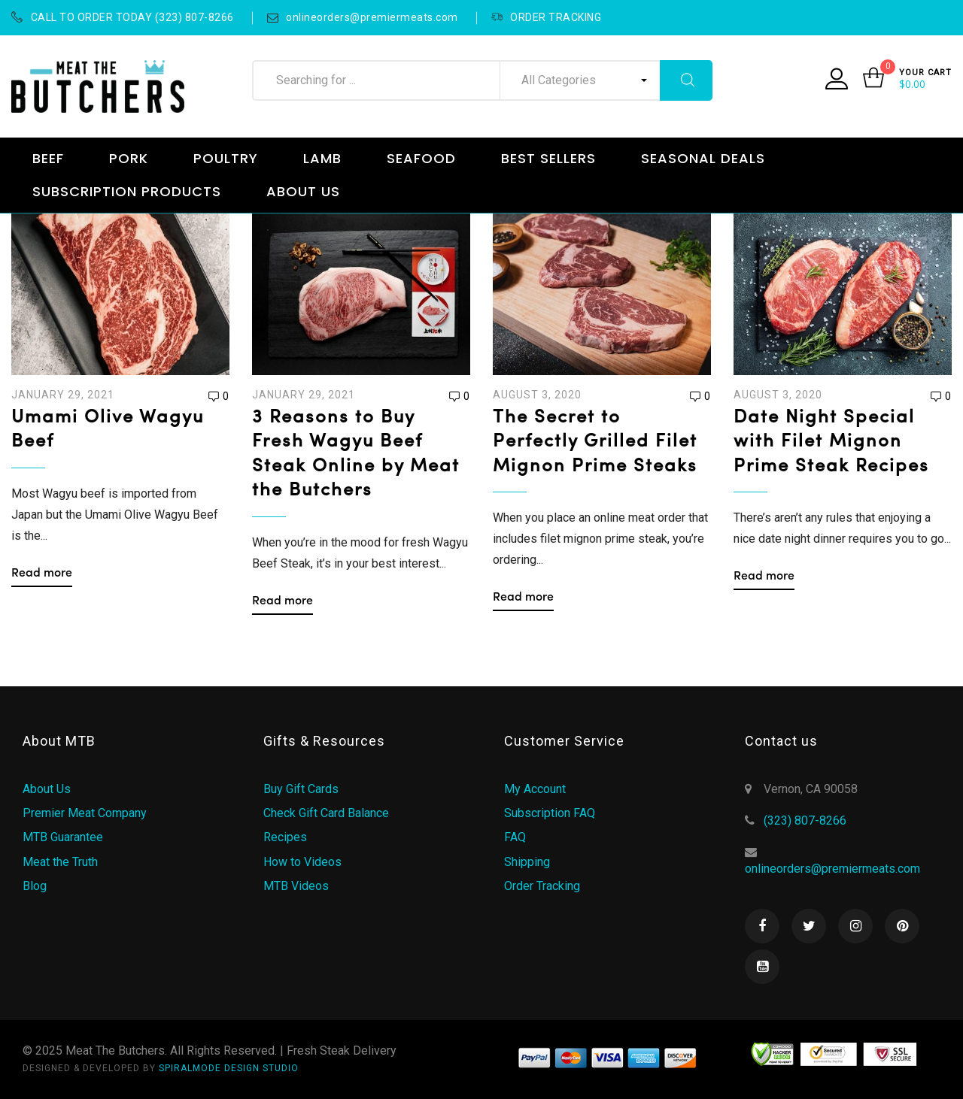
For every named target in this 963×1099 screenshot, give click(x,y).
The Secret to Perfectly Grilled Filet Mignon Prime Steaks (595, 442)
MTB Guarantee (63, 837)
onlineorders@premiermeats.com (362, 17)
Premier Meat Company (85, 813)
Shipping (527, 862)
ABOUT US (303, 191)
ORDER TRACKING (546, 17)
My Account (535, 789)
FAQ (515, 837)
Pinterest (902, 926)
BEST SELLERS (548, 158)
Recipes (285, 837)
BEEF (48, 158)
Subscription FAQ (549, 813)
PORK (128, 158)
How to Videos (302, 862)
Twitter (808, 926)
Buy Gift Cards (301, 789)
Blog (35, 886)
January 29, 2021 (62, 395)
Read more (41, 574)
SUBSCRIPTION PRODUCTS (126, 191)
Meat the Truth (60, 862)
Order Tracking (542, 886)
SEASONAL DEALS (703, 158)
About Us (47, 789)
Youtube (762, 966)
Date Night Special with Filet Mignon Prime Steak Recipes (831, 442)
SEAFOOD (421, 158)
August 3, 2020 (537, 395)
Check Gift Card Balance (326, 813)
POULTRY (225, 158)
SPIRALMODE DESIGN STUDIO (229, 1068)
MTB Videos (296, 886)
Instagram (855, 926)
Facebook (762, 926)
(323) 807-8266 (805, 820)
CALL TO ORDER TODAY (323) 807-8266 (122, 17)
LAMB (322, 158)
